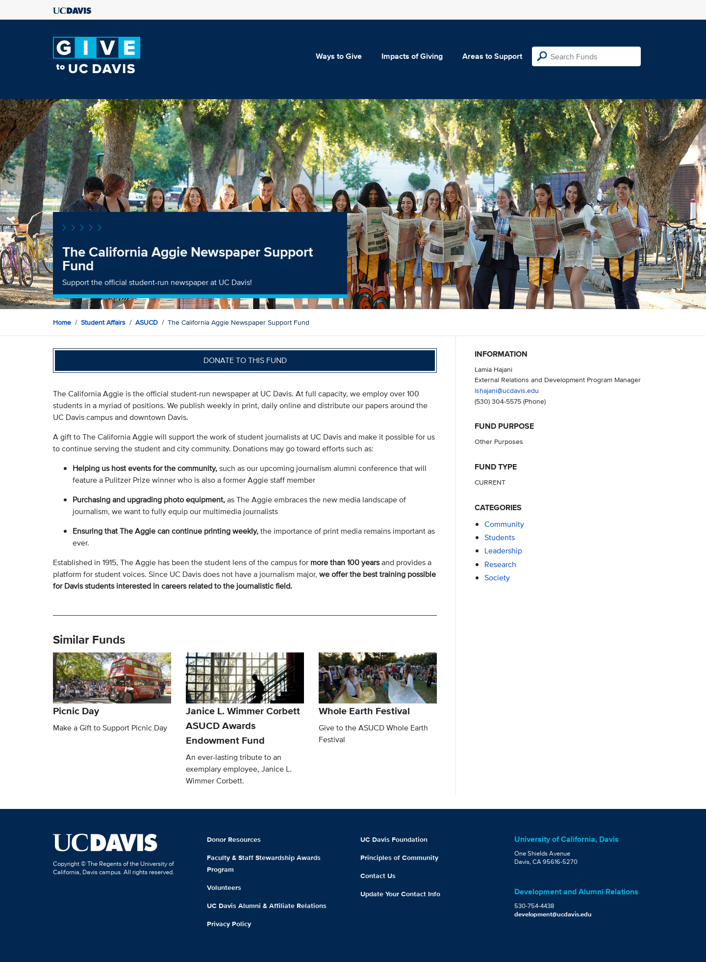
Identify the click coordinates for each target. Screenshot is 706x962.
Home (62, 322)
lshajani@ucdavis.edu (507, 390)
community (504, 524)
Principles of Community (399, 857)
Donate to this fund (245, 360)
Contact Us (378, 876)
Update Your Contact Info (400, 894)
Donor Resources (234, 839)
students (499, 537)
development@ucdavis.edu (553, 914)
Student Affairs (103, 322)
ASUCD (146, 322)
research (500, 564)
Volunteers (224, 887)
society (497, 577)
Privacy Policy (229, 924)
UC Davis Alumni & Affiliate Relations (267, 905)
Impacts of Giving (412, 56)
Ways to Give (339, 56)
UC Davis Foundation (394, 839)
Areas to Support (492, 56)
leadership (503, 550)
